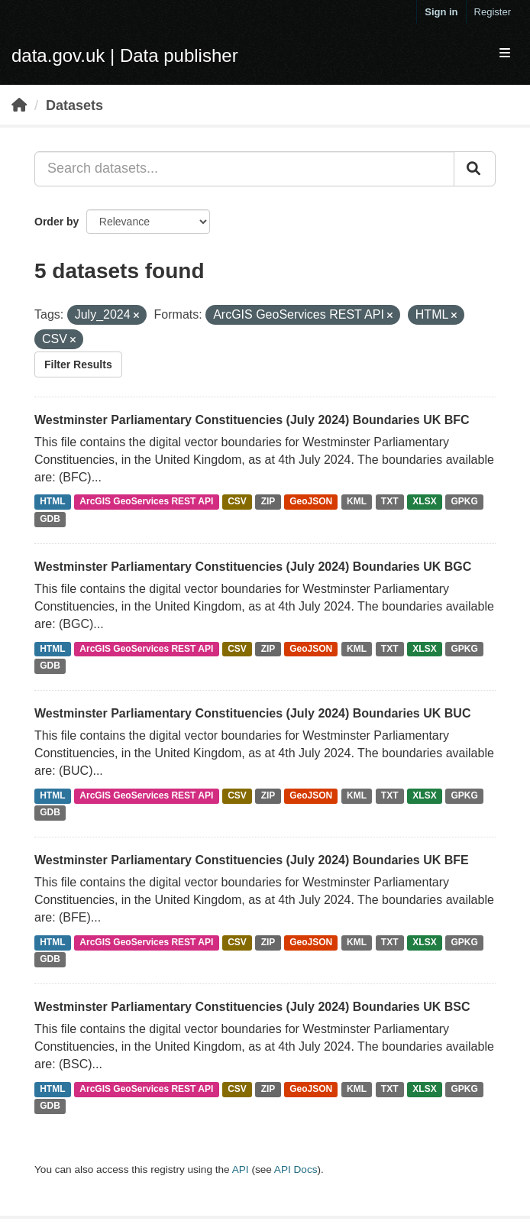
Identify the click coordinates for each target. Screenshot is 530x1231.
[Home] (19, 105)
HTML (52, 502)
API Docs (296, 1169)
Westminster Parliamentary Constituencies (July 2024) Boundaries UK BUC (252, 713)
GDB (50, 519)
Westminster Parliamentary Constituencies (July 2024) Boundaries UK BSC (252, 1006)
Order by (56, 221)
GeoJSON (310, 502)
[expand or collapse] (505, 53)
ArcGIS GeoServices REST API (146, 502)
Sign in (441, 12)
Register (492, 12)
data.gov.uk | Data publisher (124, 55)
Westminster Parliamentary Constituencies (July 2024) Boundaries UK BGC (252, 566)
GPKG (464, 502)
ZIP (268, 502)
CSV (237, 502)
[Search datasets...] (244, 168)
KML (357, 502)
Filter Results (78, 364)
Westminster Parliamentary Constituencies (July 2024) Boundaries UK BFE (251, 860)
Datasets (74, 105)
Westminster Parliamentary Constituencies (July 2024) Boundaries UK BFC (252, 419)
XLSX (424, 502)
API (240, 1169)
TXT (390, 502)
